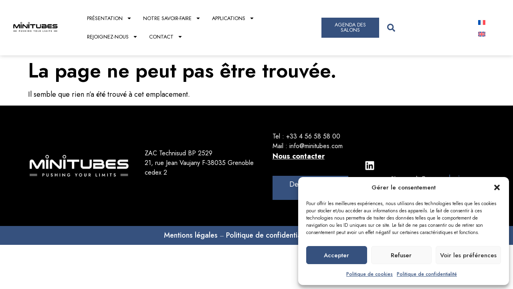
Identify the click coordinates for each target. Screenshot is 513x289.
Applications (233, 18)
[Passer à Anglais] (481, 33)
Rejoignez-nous (112, 36)
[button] (497, 187)
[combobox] (425, 27)
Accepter (336, 255)
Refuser (401, 255)
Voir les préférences (468, 255)
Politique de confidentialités (270, 235)
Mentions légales (191, 235)
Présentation (109, 18)
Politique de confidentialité (427, 274)
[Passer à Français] (481, 22)
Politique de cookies (369, 274)
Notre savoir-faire (172, 18)
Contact (166, 36)
